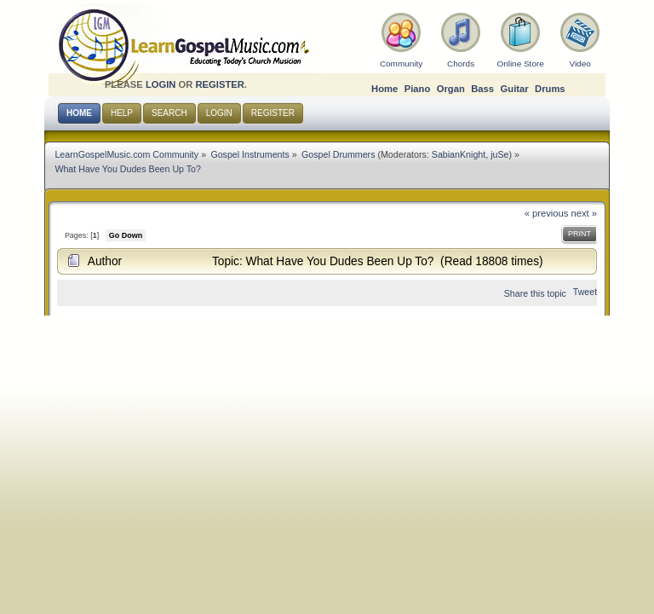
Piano (417, 89)
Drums (550, 89)
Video (579, 63)
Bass (482, 89)
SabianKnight (458, 154)
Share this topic (535, 293)
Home (384, 89)
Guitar (515, 89)
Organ (451, 89)
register (219, 84)
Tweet (585, 292)
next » (584, 213)
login (161, 84)
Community (401, 63)
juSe (499, 154)
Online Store (519, 63)
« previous (547, 213)
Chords (460, 63)
